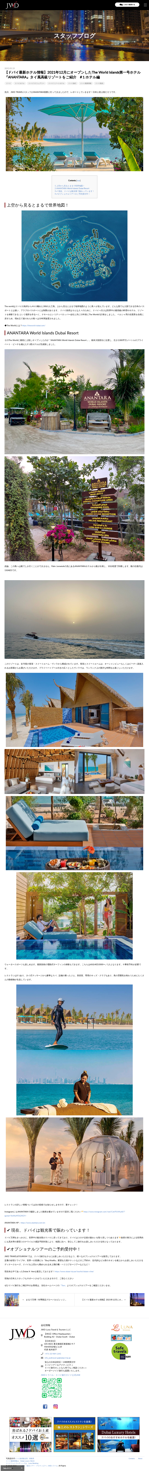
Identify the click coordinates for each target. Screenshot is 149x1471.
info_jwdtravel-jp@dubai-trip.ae (58, 1358)
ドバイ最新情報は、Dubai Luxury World (21, 1461)
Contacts (130, 1459)
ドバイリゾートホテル (56, 83)
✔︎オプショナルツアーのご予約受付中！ (72, 194)
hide (78, 180)
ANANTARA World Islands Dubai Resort (72, 188)
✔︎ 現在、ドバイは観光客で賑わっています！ (74, 191)
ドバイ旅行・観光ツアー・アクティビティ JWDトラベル (39, 1466)
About (140, 1459)
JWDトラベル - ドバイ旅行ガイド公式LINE (60, 1375)
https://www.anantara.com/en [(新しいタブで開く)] (34, 1222)
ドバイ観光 (99, 83)
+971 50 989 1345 (53, 1353)
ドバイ (8, 83)
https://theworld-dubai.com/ (35, 325)
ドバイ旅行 (72, 83)
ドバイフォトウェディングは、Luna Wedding (23, 1464)
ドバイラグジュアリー (36, 83)
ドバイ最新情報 (85, 83)
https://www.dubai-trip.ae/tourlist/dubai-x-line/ (76, 1271)
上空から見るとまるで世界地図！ (70, 185)
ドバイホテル (19, 83)
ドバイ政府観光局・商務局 (25, 1459)
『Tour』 (64, 1285)
